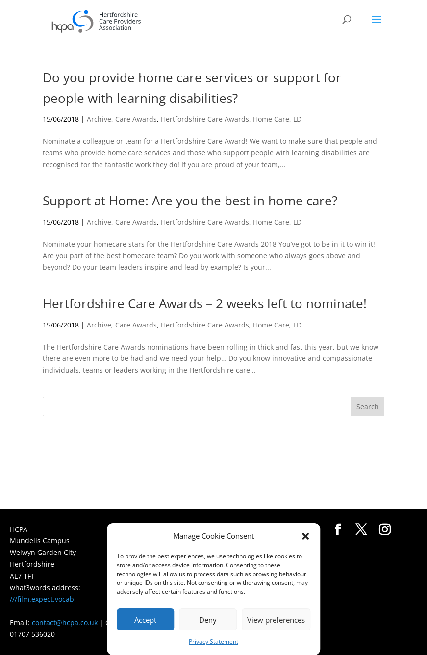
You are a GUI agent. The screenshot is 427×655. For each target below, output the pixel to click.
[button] (305, 536)
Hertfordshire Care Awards (205, 119)
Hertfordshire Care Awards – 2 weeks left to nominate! (205, 303)
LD (297, 119)
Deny (208, 620)
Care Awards (136, 119)
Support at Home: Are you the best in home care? (190, 200)
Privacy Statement (213, 641)
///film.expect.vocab (42, 599)
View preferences (276, 620)
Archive (99, 119)
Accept (145, 620)
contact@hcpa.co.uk (65, 622)
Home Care (271, 119)
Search (367, 406)
